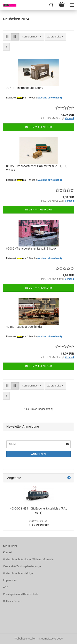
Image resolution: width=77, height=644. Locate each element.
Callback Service (12, 601)
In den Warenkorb (38, 127)
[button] (7, 37)
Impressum (9, 580)
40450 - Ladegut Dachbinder (24, 326)
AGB (5, 587)
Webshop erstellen (25, 638)
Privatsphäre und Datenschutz (20, 594)
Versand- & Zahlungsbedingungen (22, 566)
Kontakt (7, 552)
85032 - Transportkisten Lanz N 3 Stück (31, 248)
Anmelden (38, 454)
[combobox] (32, 37)
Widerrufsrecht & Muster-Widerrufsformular (28, 559)
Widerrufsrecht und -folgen (18, 573)
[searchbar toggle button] (51, 5)
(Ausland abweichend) (49, 97)
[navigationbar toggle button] (72, 5)
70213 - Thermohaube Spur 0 (24, 87)
